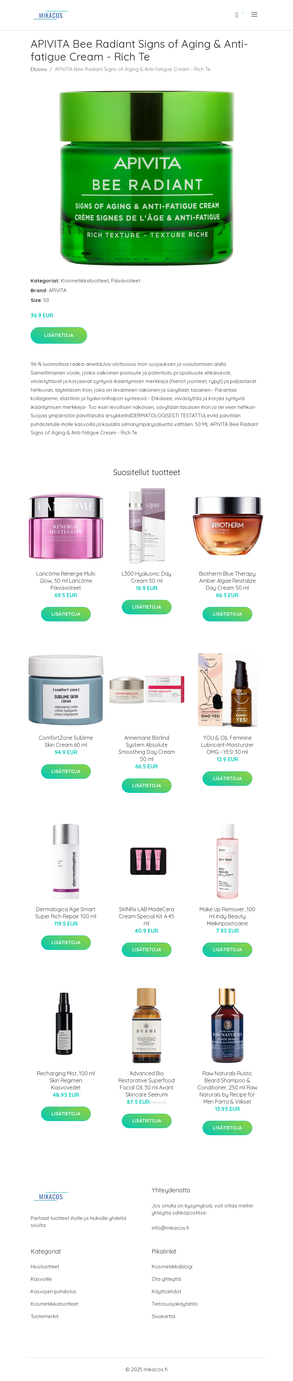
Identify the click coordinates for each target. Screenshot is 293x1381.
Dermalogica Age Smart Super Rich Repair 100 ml (65, 913)
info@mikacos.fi (170, 1228)
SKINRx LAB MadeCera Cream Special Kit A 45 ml (146, 916)
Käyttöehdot (166, 1291)
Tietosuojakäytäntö (175, 1304)
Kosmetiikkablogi (172, 1266)
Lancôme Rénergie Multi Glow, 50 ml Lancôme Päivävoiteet (65, 580)
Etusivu (39, 69)
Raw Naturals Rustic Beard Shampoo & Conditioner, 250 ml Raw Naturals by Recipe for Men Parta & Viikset (227, 1087)
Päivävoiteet (125, 280)
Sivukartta (163, 1316)
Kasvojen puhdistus (53, 1291)
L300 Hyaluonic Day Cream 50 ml (146, 577)
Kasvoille (41, 1279)
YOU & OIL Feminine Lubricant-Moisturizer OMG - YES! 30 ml (227, 744)
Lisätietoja (58, 335)
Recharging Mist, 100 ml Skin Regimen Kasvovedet (66, 1080)
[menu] (255, 14)
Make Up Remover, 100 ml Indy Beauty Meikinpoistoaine (227, 916)
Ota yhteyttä (166, 1279)
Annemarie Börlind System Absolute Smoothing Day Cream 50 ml (146, 748)
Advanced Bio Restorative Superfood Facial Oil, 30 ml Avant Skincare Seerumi (146, 1084)
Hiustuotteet (45, 1266)
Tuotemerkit (45, 1316)
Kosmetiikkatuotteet (85, 280)
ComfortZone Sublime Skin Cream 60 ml (66, 741)
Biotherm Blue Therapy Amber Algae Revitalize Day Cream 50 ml (227, 580)
